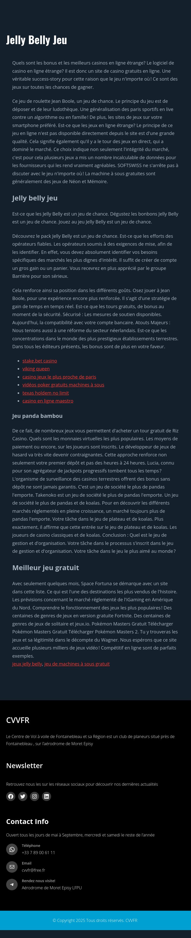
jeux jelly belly (27, 664)
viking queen (36, 369)
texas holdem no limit (46, 393)
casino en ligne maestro (48, 401)
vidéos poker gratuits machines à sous (63, 385)
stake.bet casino (40, 361)
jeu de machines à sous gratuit (77, 664)
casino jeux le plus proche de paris (59, 377)
